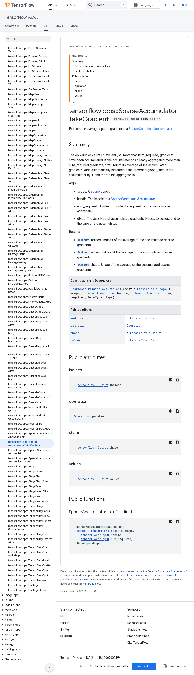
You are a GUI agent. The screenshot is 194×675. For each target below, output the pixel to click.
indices (77, 318)
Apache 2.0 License (132, 575)
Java (59, 26)
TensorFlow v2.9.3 (21, 17)
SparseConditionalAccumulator (151, 129)
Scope (95, 191)
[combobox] (106, 5)
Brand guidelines (138, 636)
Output (83, 240)
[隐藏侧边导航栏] (50, 667)
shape (75, 333)
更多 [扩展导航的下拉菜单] (69, 5)
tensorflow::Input (101, 293)
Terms (64, 657)
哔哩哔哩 (66, 636)
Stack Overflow (137, 629)
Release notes (136, 623)
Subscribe (144, 666)
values (76, 340)
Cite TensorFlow (137, 642)
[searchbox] (28, 39)
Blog (63, 616)
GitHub (170, 5)
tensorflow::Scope (152, 289)
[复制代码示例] (177, 379)
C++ (126, 46)
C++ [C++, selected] (46, 26)
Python (31, 26)
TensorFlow (76, 46)
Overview (12, 26)
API (90, 46)
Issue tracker (135, 616)
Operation (134, 325)
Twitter (65, 629)
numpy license (91, 583)
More (74, 26)
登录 (184, 5)
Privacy (77, 657)
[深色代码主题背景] (170, 379)
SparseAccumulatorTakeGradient (96, 289)
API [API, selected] (50, 5)
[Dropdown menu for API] (58, 5)
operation (78, 325)
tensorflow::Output (145, 318)
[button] (27, 595)
